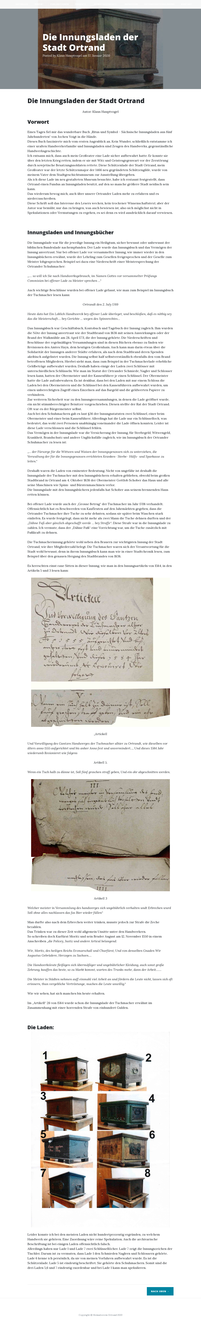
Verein (39, 4)
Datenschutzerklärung (159, 4)
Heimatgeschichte (105, 4)
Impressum (131, 4)
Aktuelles (22, 4)
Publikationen (59, 4)
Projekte (80, 4)
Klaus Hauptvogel (69, 55)
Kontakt (186, 4)
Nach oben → (160, 1291)
